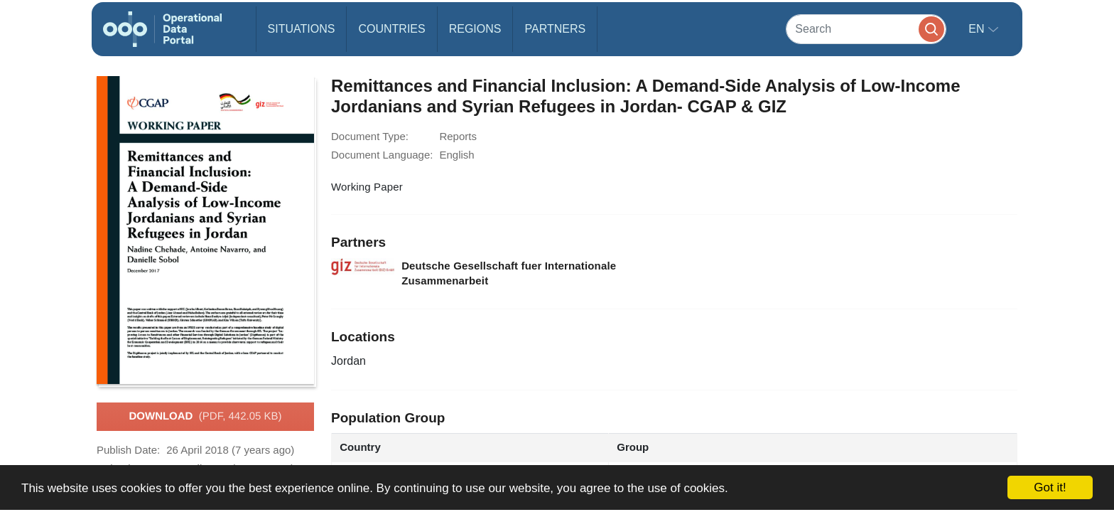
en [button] (978, 29)
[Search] (866, 28)
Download (205, 416)
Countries (391, 29)
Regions (475, 29)
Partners (554, 29)
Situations (301, 29)
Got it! (1050, 487)
